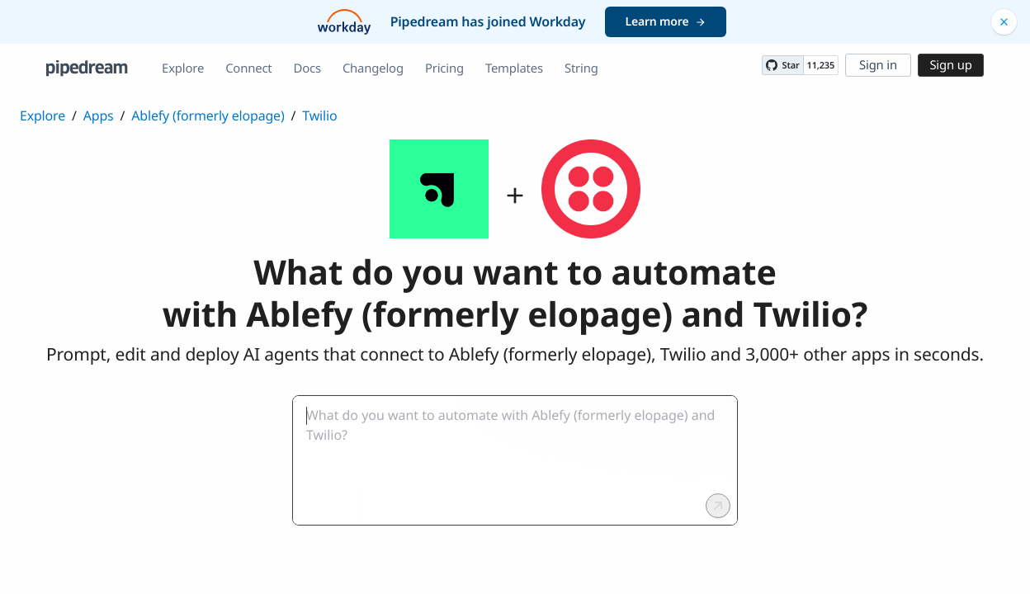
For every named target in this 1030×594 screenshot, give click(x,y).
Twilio (319, 115)
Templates (514, 68)
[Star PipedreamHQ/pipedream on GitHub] (782, 65)
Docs (307, 68)
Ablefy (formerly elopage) (207, 115)
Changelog (373, 68)
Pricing (444, 68)
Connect (248, 68)
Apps (98, 115)
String (581, 68)
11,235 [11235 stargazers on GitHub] (820, 65)
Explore (183, 68)
